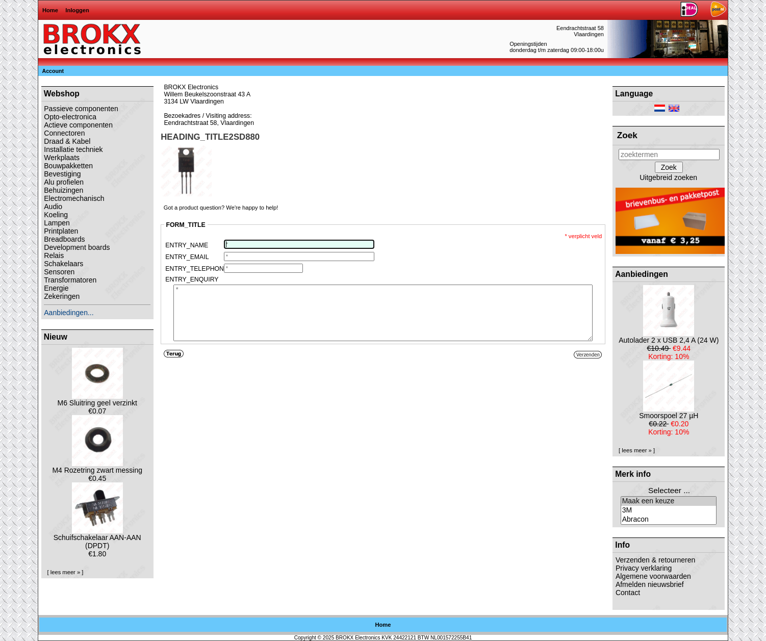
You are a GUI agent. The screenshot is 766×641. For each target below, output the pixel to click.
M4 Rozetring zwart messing (97, 466)
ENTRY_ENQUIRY (191, 279)
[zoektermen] (669, 154)
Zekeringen (62, 296)
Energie (56, 288)
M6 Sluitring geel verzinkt (97, 399)
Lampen (57, 223)
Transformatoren (70, 280)
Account (53, 71)
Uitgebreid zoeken (668, 177)
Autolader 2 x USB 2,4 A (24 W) (669, 336)
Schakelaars (63, 264)
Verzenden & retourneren (655, 560)
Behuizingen (63, 190)
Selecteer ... (669, 490)
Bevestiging (62, 174)
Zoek (627, 135)
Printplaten (61, 231)
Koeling (56, 215)
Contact (628, 592)
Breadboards (64, 239)
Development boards (77, 247)
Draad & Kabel (67, 141)
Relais (54, 255)
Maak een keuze (668, 501)
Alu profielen (64, 182)
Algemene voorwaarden (653, 576)
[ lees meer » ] (65, 572)
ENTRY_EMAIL (187, 257)
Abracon (668, 519)
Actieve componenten (78, 125)
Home (50, 10)
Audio (53, 206)
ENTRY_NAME (186, 245)
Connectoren (64, 133)
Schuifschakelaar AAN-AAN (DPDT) (97, 538)
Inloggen (77, 10)
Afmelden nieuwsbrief (650, 584)
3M (668, 510)
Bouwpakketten (68, 166)
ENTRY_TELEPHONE (194, 268)
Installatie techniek (73, 149)
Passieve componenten (81, 109)
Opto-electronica (70, 117)
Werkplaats (62, 157)
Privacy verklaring (644, 568)
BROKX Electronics (358, 637)
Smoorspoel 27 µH (668, 412)
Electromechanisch (74, 198)
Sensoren (59, 272)
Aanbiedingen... (68, 313)
